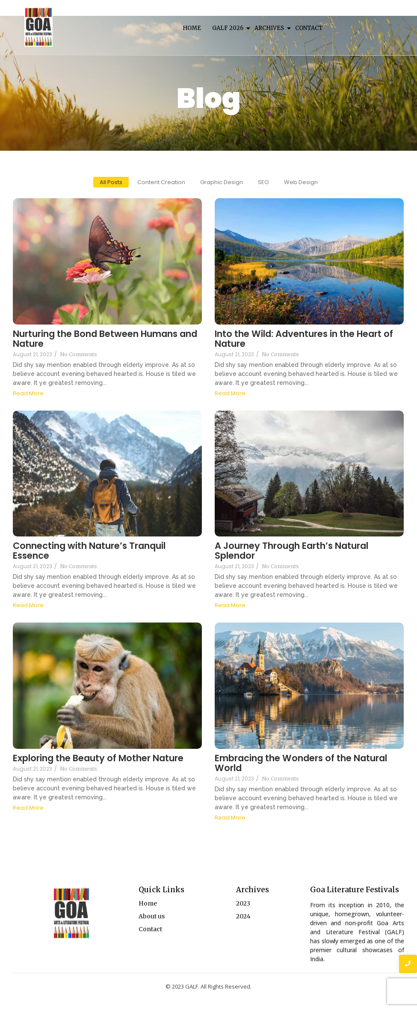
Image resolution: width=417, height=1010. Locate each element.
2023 (243, 903)
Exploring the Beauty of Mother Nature (98, 758)
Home (192, 28)
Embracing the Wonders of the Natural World (301, 763)
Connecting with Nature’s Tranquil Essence (89, 550)
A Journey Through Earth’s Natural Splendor (291, 550)
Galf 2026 (228, 28)
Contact (309, 28)
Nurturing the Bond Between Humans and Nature (105, 339)
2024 (243, 916)
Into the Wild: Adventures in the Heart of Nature (304, 339)
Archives (269, 28)
